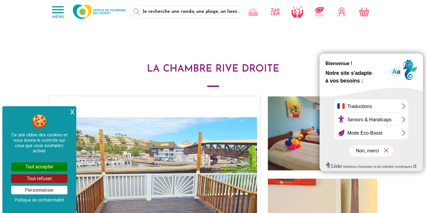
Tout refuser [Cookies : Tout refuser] (39, 178)
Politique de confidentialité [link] (39, 200)
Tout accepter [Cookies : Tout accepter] (39, 167)
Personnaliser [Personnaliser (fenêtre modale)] (39, 190)
